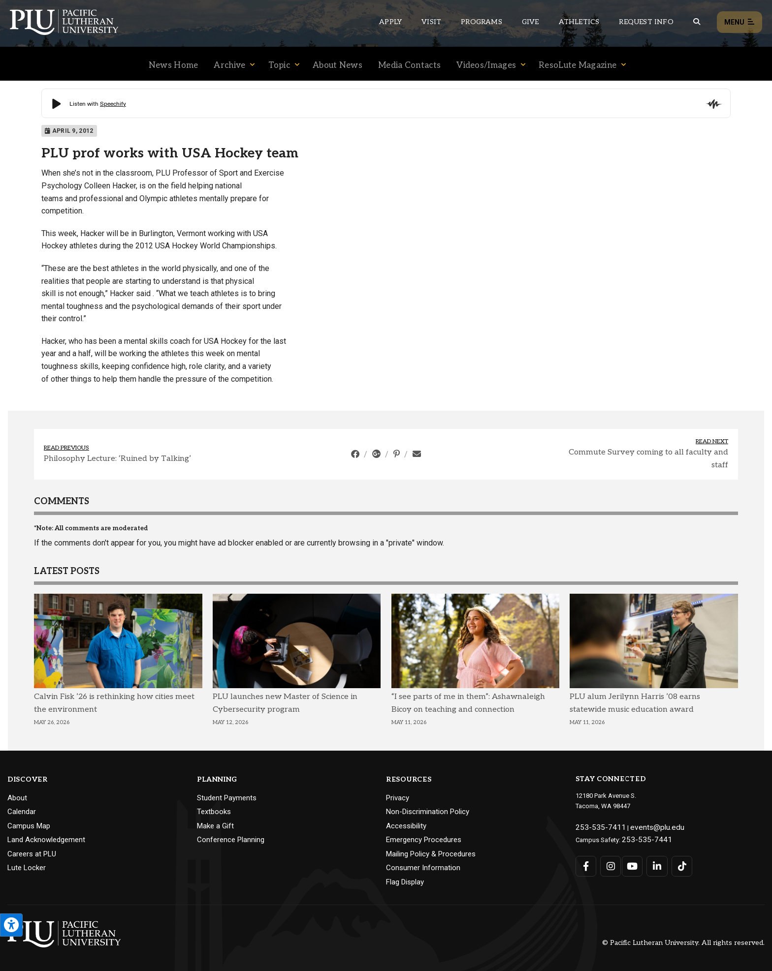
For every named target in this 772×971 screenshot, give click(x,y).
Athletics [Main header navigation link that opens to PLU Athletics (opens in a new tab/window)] (579, 22)
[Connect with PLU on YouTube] (630, 862)
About (17, 797)
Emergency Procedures (423, 839)
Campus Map (28, 825)
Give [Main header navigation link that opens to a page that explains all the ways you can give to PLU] (530, 22)
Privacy (397, 797)
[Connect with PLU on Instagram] (608, 862)
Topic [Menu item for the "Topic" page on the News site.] (279, 65)
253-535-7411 (595, 826)
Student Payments (227, 797)
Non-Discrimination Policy (427, 811)
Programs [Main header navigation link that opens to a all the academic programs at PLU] (481, 22)
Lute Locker (26, 867)
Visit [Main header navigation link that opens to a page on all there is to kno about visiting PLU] (431, 22)
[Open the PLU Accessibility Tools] (11, 925)
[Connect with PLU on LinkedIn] (653, 862)
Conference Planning (230, 839)
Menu (739, 22)
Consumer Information (423, 867)
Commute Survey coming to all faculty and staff (648, 459)
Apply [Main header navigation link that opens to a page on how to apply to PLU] (390, 22)
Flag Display (405, 882)
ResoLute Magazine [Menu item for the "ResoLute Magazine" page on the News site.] (577, 65)
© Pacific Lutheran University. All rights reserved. (683, 942)
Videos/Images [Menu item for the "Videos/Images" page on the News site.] (486, 65)
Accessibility (406, 825)
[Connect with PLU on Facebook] (586, 862)
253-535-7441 (641, 836)
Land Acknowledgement (46, 839)
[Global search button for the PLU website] (696, 22)
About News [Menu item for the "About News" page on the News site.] (337, 65)
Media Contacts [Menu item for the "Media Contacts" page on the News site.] (409, 65)
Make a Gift (215, 825)
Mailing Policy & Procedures (431, 854)
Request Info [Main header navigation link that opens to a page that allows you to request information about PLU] (646, 22)
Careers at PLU (31, 854)
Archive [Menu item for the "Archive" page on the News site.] (229, 65)
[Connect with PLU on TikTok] (675, 862)
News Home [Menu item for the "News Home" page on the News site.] (173, 65)
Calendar (21, 811)
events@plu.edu (641, 826)
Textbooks (214, 811)
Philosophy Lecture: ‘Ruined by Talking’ (117, 458)
